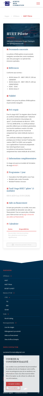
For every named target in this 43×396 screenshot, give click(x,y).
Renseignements (8, 323)
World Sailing (9, 318)
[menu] (38, 3)
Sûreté (7, 310)
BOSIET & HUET (9, 288)
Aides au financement (11, 335)
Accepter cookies (14, 384)
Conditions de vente (21, 393)
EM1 (7, 305)
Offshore (16, 16)
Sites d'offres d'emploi (12, 339)
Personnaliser (13, 388)
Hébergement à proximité (13, 331)
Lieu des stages (9, 327)
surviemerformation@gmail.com (14, 352)
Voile (4, 314)
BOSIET (15, 165)
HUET (6, 280)
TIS (7, 301)
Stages (7, 16)
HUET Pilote (27, 16)
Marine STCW (7, 293)
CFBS (6, 297)
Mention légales (8, 393)
